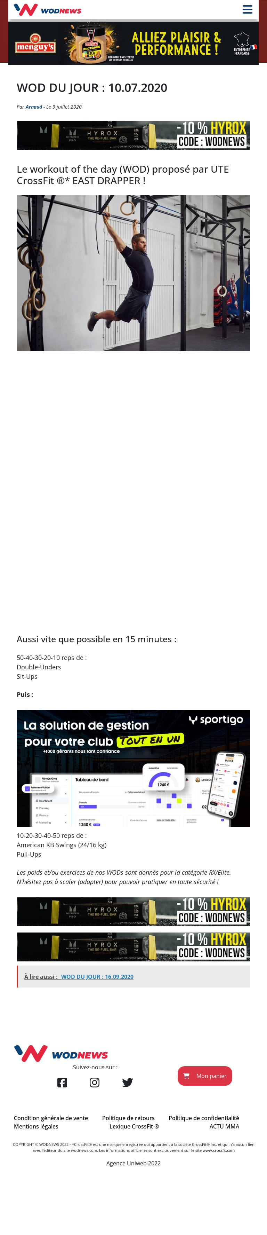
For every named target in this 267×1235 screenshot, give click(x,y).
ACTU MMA (224, 1126)
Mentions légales (36, 1126)
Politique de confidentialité (204, 1118)
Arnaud (34, 106)
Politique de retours (128, 1118)
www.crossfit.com (219, 1150)
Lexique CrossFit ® (134, 1126)
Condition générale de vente (51, 1118)
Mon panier (205, 1076)
